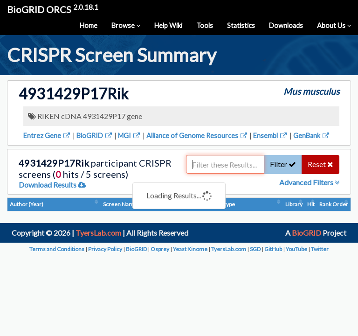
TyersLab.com (98, 232)
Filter (283, 164)
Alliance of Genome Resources (197, 136)
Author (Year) (26, 204)
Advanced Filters (309, 182)
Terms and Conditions (56, 248)
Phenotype (221, 204)
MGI (129, 136)
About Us (334, 25)
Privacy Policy (105, 248)
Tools (204, 25)
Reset (320, 164)
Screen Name (120, 204)
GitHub (273, 248)
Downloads (286, 25)
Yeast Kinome (190, 248)
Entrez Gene (47, 136)
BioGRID (94, 136)
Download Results (52, 184)
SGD (255, 248)
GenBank (311, 136)
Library (294, 204)
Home (88, 25)
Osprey (160, 248)
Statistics (241, 25)
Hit (311, 204)
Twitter (320, 248)
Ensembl (270, 136)
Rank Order (333, 204)
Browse (125, 25)
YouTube (296, 248)
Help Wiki (168, 25)
